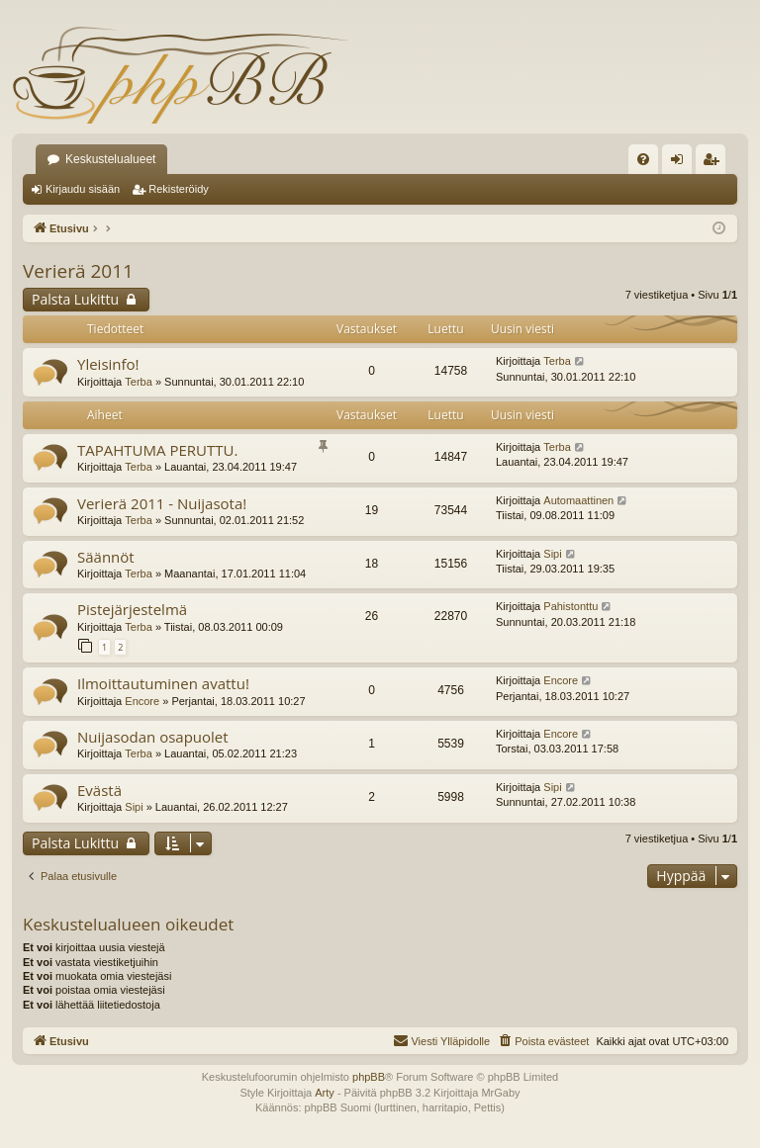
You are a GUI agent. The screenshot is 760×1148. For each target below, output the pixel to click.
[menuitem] (643, 159)
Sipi (552, 554)
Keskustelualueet (110, 159)
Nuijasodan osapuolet (153, 737)
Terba (138, 382)
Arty (324, 1093)
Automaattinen (578, 500)
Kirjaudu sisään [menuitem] (681, 163)
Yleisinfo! (108, 364)
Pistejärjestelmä (132, 609)
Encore (142, 701)
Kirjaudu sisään (83, 189)
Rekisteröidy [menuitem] (715, 163)
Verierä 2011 (78, 271)
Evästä (99, 790)
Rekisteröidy (178, 189)
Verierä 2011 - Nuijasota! (161, 503)
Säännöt (106, 557)
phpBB (368, 1077)
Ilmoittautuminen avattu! (163, 683)
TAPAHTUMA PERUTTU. (157, 450)
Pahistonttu (570, 606)
